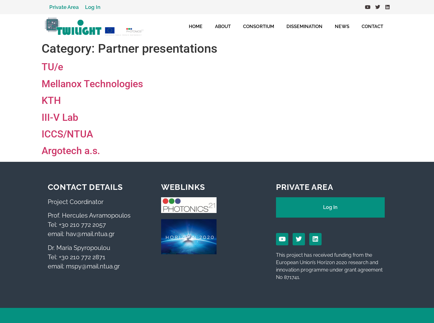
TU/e (52, 67)
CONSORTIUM (258, 26)
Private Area (64, 7)
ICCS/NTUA (67, 134)
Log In (92, 7)
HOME (195, 26)
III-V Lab (60, 117)
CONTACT (372, 26)
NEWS (342, 26)
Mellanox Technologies (92, 84)
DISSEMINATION (304, 26)
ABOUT (223, 26)
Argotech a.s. (71, 151)
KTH (51, 100)
